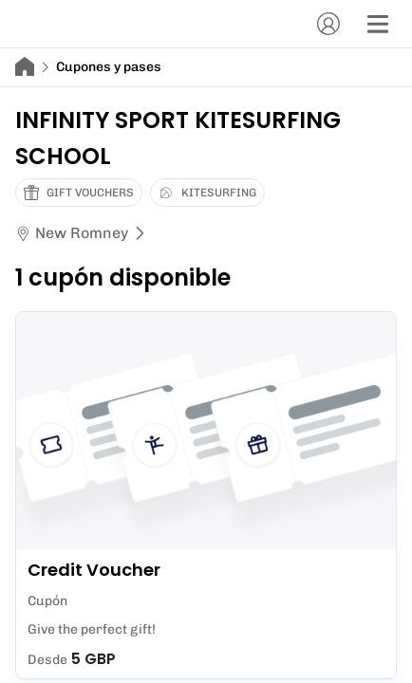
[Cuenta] (328, 24)
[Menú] (378, 24)
